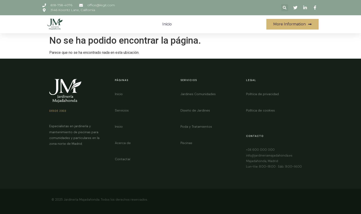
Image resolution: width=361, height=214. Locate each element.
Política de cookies (260, 110)
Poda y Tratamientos (196, 126)
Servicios (122, 110)
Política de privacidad (262, 94)
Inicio (167, 24)
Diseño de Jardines (195, 110)
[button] (284, 7)
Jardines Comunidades (198, 94)
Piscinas (186, 143)
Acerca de (123, 143)
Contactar (123, 159)
